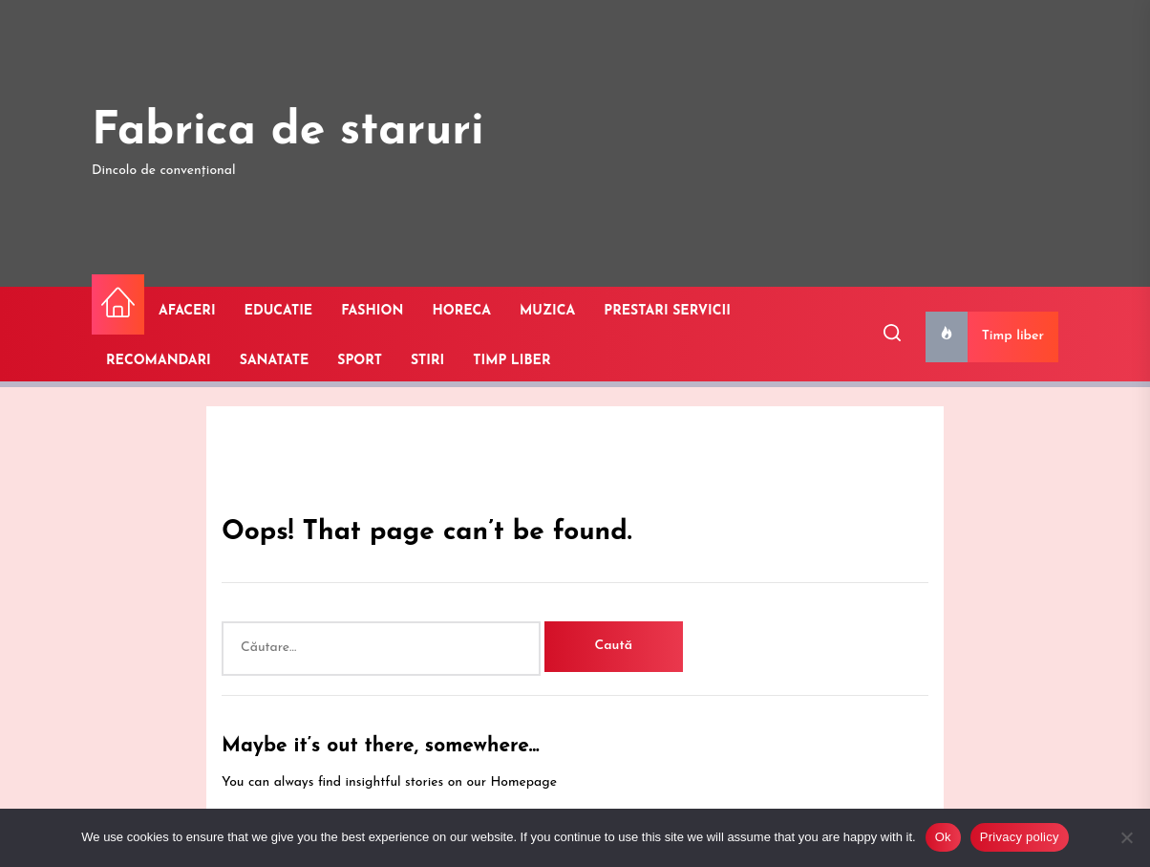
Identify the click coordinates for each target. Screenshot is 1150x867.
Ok (943, 837)
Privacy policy (1019, 837)
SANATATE (274, 361)
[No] (1126, 837)
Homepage (523, 782)
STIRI (427, 361)
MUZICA (547, 311)
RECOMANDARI (158, 361)
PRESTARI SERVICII (667, 311)
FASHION (372, 311)
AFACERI (187, 311)
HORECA (461, 311)
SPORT (359, 361)
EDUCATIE (279, 311)
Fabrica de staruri (288, 132)
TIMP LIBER (511, 361)
